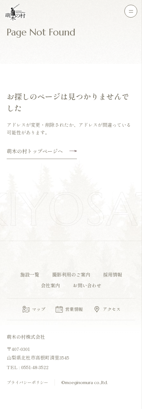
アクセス (107, 309)
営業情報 (69, 309)
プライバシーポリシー (27, 382)
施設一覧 (29, 274)
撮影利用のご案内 (71, 274)
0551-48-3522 (35, 367)
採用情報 (112, 274)
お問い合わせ (87, 285)
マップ (33, 309)
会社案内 (50, 285)
